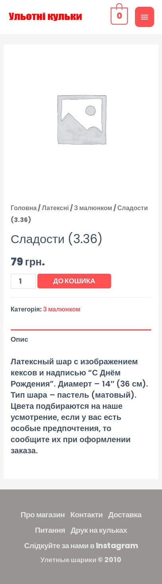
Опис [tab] (19, 339)
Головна (24, 208)
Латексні (55, 208)
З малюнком (93, 208)
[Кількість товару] (23, 281)
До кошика (74, 281)
